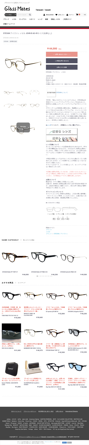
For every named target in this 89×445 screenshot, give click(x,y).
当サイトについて (16, 411)
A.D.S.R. (14, 419)
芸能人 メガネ (55, 19)
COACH (35, 421)
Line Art (74, 423)
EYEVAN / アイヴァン (61, 234)
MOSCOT (15, 425)
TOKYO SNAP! (71, 427)
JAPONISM (32, 423)
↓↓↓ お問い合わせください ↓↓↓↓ (62, 54)
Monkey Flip (8, 425)
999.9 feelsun (47, 429)
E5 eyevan (14, 423)
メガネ (14, 19)
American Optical (34, 419)
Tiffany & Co (62, 427)
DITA (45, 421)
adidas (9, 419)
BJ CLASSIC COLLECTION (64, 419)
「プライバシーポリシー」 (49, 441)
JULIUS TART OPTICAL (43, 423)
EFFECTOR (51, 421)
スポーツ (32, 19)
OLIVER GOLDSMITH (45, 425)
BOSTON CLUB (78, 419)
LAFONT (68, 423)
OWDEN (66, 425)
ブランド (6, 19)
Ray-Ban (8, 427)
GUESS (20, 423)
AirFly (19, 419)
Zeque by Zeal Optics (21, 429)
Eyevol (7, 423)
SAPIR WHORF (43, 427)
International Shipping (71, 411)
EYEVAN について (57, 92)
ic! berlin (25, 423)
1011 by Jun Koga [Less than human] (63, 429)
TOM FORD (80, 427)
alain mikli (25, 419)
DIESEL (40, 421)
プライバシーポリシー (30, 411)
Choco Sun (28, 421)
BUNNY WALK (6, 421)
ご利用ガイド (67, 19)
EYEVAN (84, 421)
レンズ (40, 19)
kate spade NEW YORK (57, 423)
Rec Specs (15, 427)
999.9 (40, 429)
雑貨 (46, 19)
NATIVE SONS (24, 425)
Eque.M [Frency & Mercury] (69, 421)
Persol (71, 425)
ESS (79, 421)
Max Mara (80, 423)
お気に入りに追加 (62, 67)
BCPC (54, 419)
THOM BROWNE (53, 427)
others (36, 429)
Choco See (21, 421)
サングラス (22, 19)
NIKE (30, 425)
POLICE (76, 425)
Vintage (30, 429)
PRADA (82, 425)
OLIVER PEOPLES (57, 425)
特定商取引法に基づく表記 (46, 411)
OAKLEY (35, 425)
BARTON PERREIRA (46, 419)
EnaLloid (57, 421)
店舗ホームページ (9, 24)
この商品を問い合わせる (62, 61)
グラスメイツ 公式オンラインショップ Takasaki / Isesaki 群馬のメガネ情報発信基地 (43, 437)
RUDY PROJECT (23, 427)
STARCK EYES (33, 427)
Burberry (14, 421)
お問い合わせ (59, 411)
